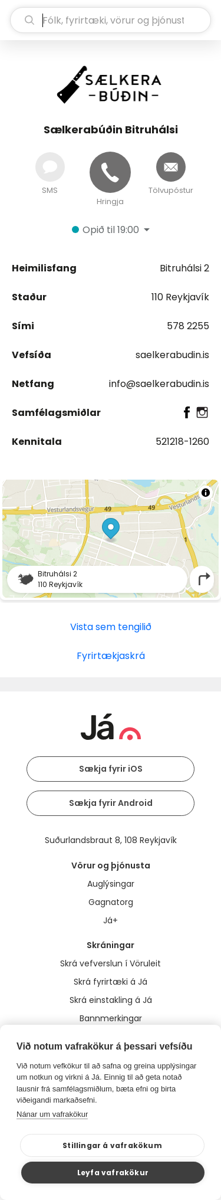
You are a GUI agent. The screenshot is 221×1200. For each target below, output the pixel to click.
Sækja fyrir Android (111, 803)
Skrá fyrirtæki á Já (110, 982)
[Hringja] (110, 172)
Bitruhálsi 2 (184, 268)
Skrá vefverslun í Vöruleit (110, 963)
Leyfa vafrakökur (113, 1173)
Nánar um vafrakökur (52, 1114)
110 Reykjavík (180, 297)
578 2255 (188, 326)
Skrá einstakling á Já (111, 1000)
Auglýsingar (110, 884)
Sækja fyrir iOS (111, 769)
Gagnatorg (110, 902)
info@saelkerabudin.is (159, 384)
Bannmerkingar (111, 1018)
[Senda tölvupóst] (171, 167)
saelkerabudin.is (172, 355)
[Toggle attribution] (206, 493)
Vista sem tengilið (110, 627)
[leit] (110, 20)
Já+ (110, 920)
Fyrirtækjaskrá (111, 656)
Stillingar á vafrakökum (112, 1145)
